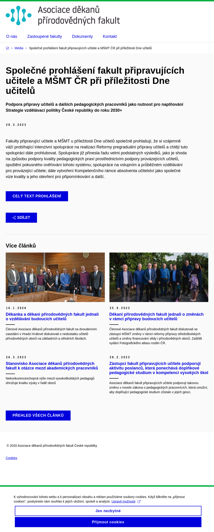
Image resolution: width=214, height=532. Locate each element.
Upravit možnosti (125, 504)
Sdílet (21, 218)
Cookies (11, 458)
